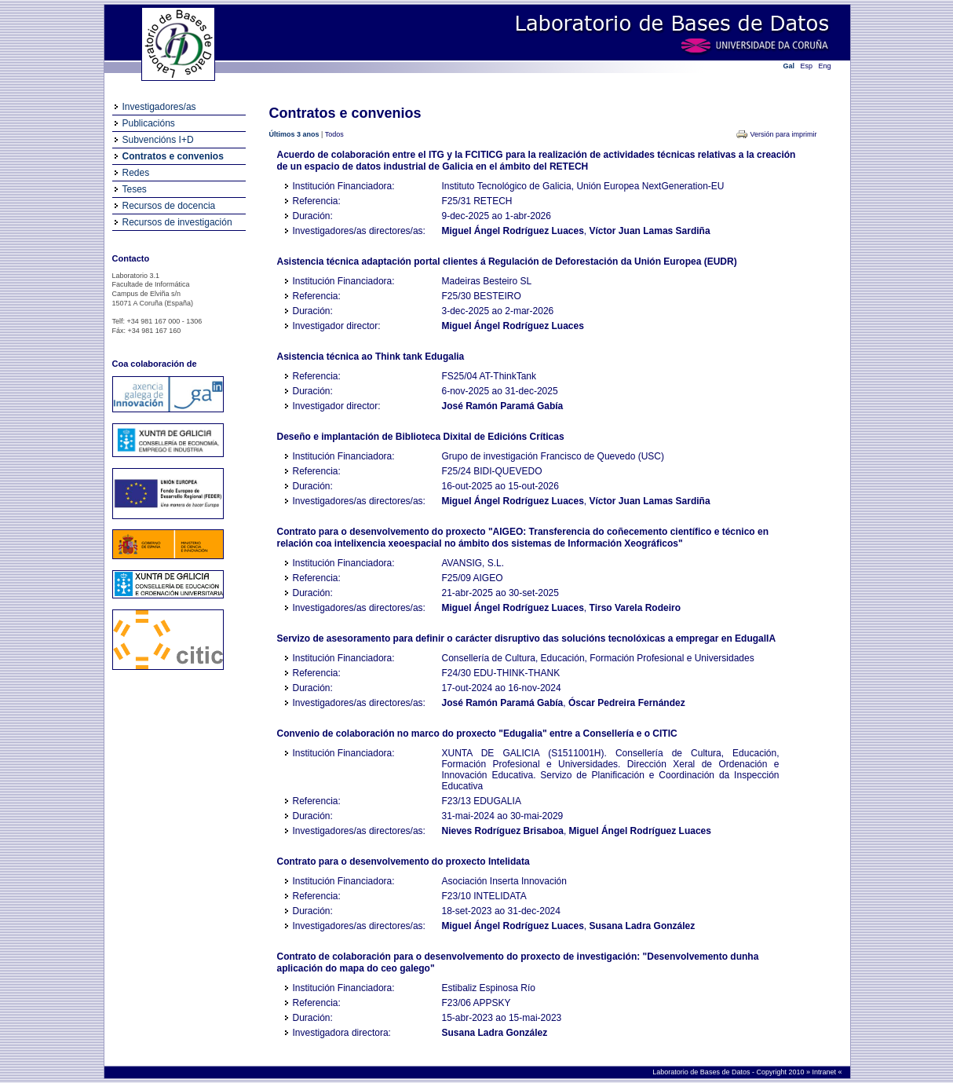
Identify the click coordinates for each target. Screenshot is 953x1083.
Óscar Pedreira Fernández (626, 702)
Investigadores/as (159, 106)
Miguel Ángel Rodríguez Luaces (513, 230)
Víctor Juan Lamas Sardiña (650, 230)
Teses (134, 189)
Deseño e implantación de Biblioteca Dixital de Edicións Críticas (420, 436)
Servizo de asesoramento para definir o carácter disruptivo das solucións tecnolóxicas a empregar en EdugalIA (526, 638)
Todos (334, 134)
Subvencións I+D (158, 139)
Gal (789, 66)
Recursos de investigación (177, 222)
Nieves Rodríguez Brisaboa (503, 830)
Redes (136, 172)
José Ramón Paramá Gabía (503, 406)
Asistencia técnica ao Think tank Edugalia (371, 356)
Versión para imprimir (783, 134)
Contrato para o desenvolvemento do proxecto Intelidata (403, 861)
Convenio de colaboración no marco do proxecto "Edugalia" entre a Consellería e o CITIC (477, 733)
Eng (825, 66)
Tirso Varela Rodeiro (635, 607)
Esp (807, 66)
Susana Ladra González (643, 925)
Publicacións (148, 123)
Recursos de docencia (169, 205)
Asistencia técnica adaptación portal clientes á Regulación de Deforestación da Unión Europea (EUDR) (507, 261)
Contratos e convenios (173, 156)
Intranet (825, 1072)
